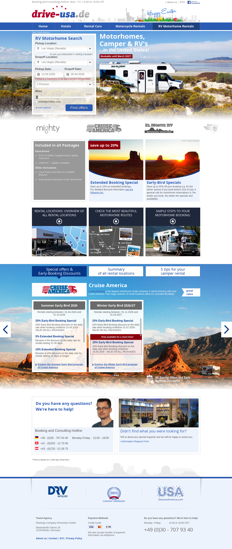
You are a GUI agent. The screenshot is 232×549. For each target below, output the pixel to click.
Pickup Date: (43, 69)
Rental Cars (93, 26)
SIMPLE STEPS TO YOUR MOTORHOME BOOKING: (173, 213)
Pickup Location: (46, 43)
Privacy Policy (74, 538)
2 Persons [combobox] (43, 84)
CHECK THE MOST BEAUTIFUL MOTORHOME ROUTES (116, 213)
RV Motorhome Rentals (176, 26)
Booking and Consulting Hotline (58, 430)
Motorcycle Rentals (130, 26)
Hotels (66, 26)
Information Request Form (135, 441)
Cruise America (97, 291)
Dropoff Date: (73, 69)
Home (43, 26)
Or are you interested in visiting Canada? (71, 54)
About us (172, 2)
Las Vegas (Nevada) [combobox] (54, 48)
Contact (53, 538)
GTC (182, 2)
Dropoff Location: (46, 57)
